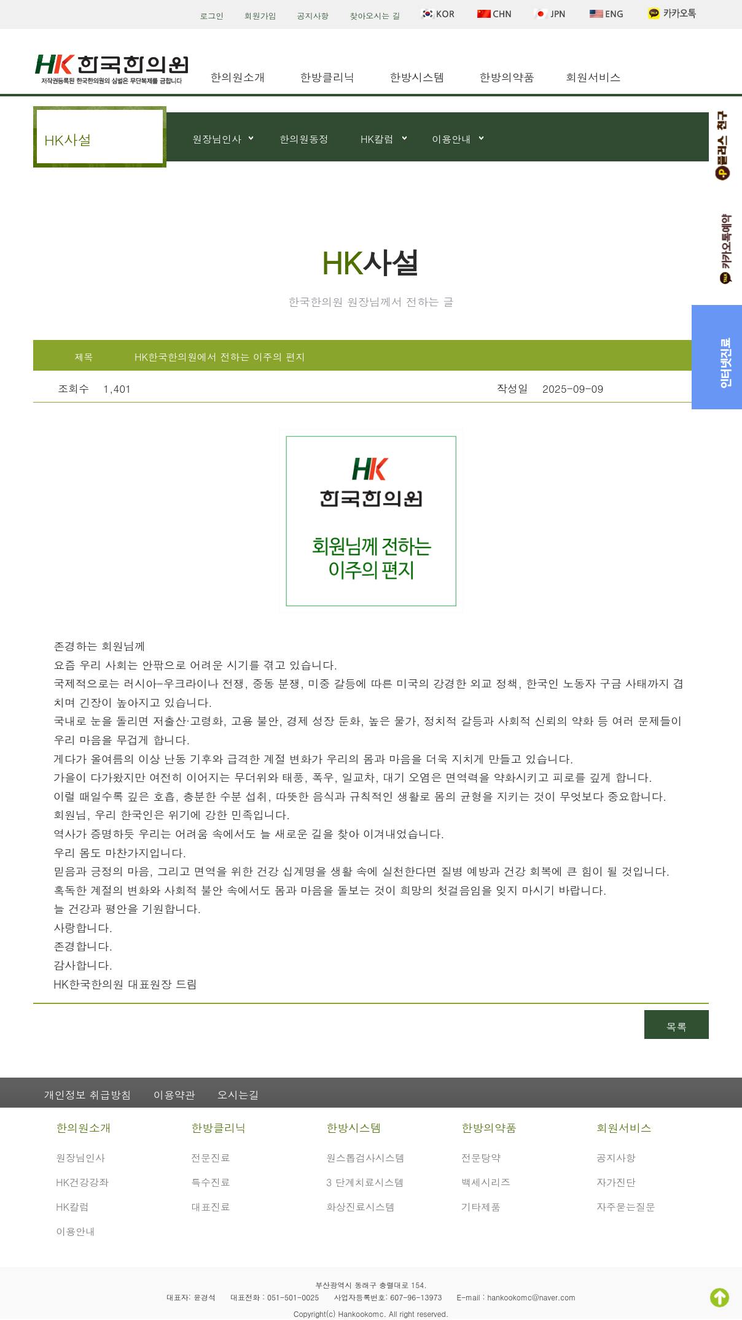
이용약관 (174, 1094)
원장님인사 (216, 139)
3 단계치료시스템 (365, 1182)
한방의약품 (506, 77)
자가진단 (616, 1182)
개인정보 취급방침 (87, 1094)
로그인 (212, 15)
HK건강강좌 (82, 1182)
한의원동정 (304, 139)
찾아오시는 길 (375, 15)
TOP (719, 1297)
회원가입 (260, 15)
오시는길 (238, 1094)
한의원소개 (237, 77)
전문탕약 (481, 1158)
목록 (676, 1026)
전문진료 (210, 1158)
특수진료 (210, 1182)
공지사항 (313, 15)
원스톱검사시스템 (365, 1158)
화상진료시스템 (360, 1207)
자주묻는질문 (625, 1207)
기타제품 (481, 1207)
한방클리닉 (327, 77)
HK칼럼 (377, 139)
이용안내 (451, 139)
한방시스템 (417, 77)
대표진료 (210, 1207)
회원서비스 (593, 77)
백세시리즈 (485, 1182)
